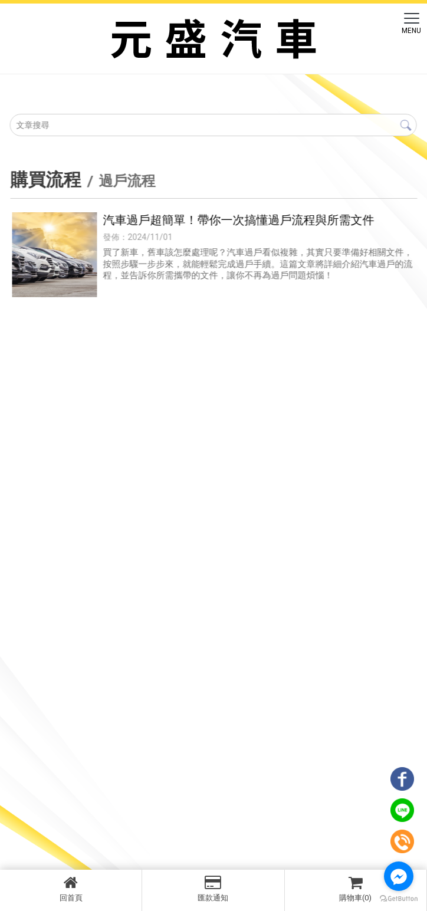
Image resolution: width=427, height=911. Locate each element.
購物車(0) (355, 888)
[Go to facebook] (398, 876)
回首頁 (71, 888)
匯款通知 (213, 888)
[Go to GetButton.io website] (399, 899)
